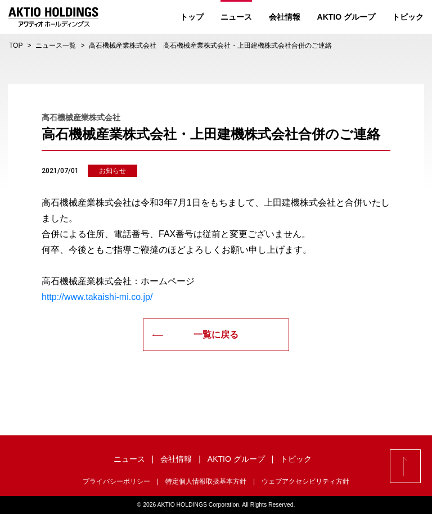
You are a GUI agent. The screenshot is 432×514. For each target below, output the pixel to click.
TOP (15, 45)
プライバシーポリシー (116, 481)
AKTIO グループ (346, 16)
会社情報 (284, 16)
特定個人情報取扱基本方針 (205, 481)
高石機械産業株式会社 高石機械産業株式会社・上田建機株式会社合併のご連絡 (210, 45)
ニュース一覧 (55, 45)
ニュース (236, 16)
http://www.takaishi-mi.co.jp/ (97, 297)
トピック (408, 16)
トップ (192, 16)
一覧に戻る (195, 334)
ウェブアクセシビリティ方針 (305, 481)
